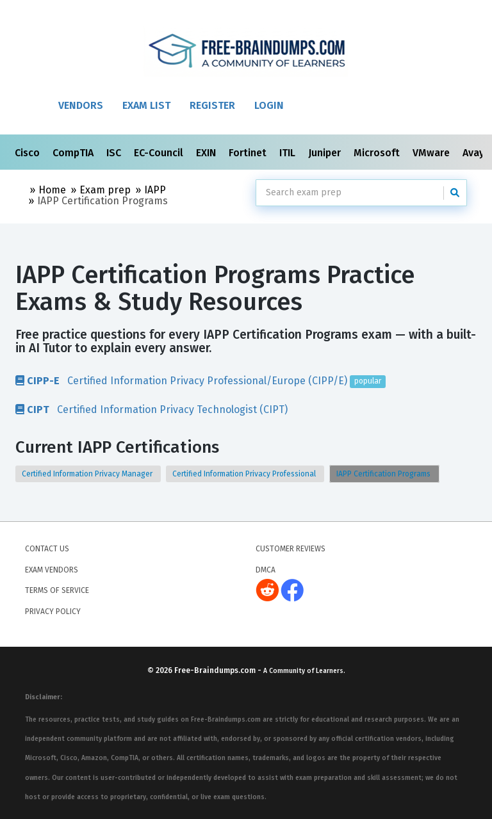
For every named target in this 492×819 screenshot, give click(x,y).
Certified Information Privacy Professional (245, 473)
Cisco (28, 153)
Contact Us (47, 548)
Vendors (80, 105)
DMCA (265, 569)
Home (52, 190)
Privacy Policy (53, 611)
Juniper (325, 153)
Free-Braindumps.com (216, 670)
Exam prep (105, 190)
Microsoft (378, 153)
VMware (432, 153)
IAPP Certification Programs (384, 473)
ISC (115, 153)
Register (212, 105)
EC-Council (160, 153)
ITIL (288, 153)
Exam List (146, 105)
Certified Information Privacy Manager (88, 473)
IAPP (155, 190)
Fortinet (249, 153)
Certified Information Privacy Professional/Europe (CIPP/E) (200, 380)
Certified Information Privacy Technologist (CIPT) (151, 409)
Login (269, 105)
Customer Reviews (290, 548)
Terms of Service (57, 590)
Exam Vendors (51, 569)
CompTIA (74, 153)
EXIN (207, 153)
